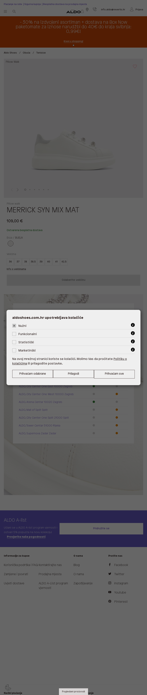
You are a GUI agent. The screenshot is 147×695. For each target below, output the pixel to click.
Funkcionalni (27, 334)
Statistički (26, 342)
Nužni (22, 326)
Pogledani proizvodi (73, 691)
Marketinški (27, 350)
